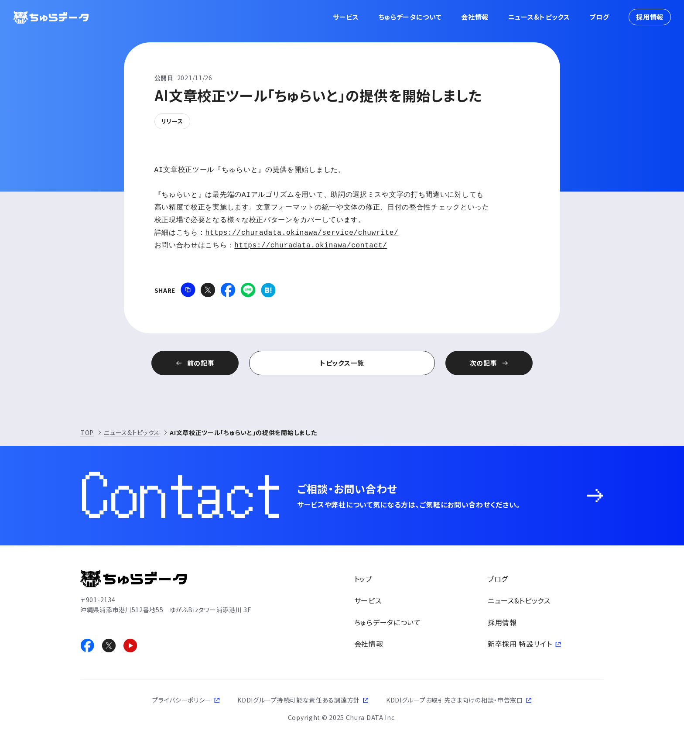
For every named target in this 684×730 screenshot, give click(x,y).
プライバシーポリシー (181, 700)
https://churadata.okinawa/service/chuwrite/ (302, 233)
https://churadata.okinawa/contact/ (310, 245)
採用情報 (649, 16)
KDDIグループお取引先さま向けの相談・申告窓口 (454, 700)
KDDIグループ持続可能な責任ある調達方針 (298, 700)
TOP (87, 432)
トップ (363, 578)
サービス (346, 16)
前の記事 (201, 362)
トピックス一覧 (342, 362)
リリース (172, 121)
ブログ (599, 16)
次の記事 (483, 362)
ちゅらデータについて (410, 16)
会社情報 (475, 16)
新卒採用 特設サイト (520, 643)
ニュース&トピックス (539, 16)
